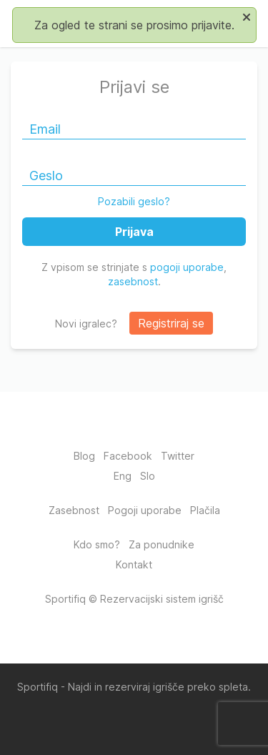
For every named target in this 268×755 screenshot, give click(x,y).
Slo (147, 476)
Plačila (205, 510)
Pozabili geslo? (134, 201)
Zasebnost (74, 510)
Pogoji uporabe (145, 510)
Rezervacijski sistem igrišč (162, 599)
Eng (122, 476)
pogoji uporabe (187, 267)
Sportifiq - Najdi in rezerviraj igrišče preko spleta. (134, 687)
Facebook (128, 456)
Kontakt (134, 564)
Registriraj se (171, 323)
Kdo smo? (97, 544)
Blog (84, 456)
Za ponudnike (161, 544)
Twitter (177, 456)
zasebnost (133, 281)
